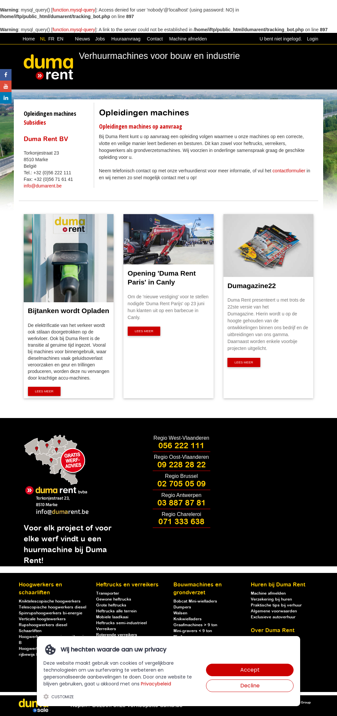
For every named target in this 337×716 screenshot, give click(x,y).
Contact (154, 38)
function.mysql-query (74, 9)
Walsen (180, 613)
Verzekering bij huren (271, 599)
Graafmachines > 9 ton (195, 625)
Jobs (98, 38)
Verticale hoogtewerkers (42, 619)
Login (312, 38)
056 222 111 (181, 446)
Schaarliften (30, 631)
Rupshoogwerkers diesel (43, 625)
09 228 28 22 (181, 465)
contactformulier (288, 170)
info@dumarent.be (43, 185)
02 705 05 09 (181, 484)
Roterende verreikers (116, 635)
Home (29, 38)
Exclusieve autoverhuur (273, 617)
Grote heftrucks (111, 605)
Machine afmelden (187, 38)
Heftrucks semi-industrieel (121, 623)
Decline (250, 685)
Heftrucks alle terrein (116, 611)
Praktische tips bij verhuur (276, 605)
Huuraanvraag (126, 38)
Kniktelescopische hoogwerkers (50, 601)
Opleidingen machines (50, 113)
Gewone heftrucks (113, 599)
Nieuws (82, 38)
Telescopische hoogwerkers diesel (52, 607)
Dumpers (182, 607)
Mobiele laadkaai (112, 617)
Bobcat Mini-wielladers (195, 601)
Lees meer (44, 391)
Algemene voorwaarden (274, 611)
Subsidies (35, 122)
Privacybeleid (156, 683)
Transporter (107, 593)
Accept (250, 670)
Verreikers (106, 629)
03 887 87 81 (181, 503)
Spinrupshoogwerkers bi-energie (50, 613)
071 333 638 (181, 522)
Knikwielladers (187, 619)
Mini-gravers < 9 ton (192, 631)
